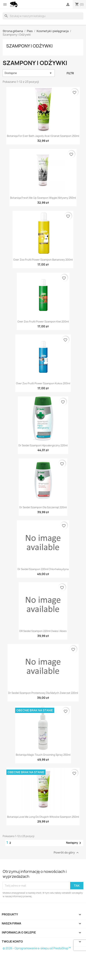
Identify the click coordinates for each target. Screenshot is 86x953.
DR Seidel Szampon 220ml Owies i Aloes (43, 631)
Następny (74, 843)
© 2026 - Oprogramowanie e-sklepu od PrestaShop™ (37, 948)
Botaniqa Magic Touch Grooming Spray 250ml (43, 754)
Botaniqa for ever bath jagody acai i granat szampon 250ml (43, 136)
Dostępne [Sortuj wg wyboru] (29, 73)
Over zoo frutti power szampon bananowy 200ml (43, 259)
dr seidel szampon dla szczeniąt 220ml (43, 507)
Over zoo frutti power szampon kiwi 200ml (43, 321)
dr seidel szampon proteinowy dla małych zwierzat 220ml (43, 693)
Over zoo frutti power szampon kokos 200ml (43, 383)
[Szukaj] (43, 15)
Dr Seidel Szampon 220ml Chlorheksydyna (43, 569)
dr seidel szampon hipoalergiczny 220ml (43, 445)
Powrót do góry (67, 852)
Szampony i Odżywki (29, 46)
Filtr (70, 73)
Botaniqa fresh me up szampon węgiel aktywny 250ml (43, 197)
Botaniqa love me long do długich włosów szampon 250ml (43, 816)
